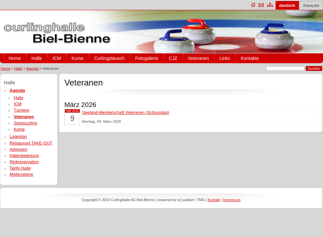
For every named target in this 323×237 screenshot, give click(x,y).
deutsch (287, 5)
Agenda (32, 68)
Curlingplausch (109, 58)
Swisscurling (25, 122)
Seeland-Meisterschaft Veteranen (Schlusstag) (125, 112)
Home (15, 58)
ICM (56, 58)
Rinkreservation (24, 161)
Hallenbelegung (24, 155)
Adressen (18, 149)
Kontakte (250, 58)
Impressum (232, 200)
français (311, 5)
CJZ (173, 58)
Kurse (78, 58)
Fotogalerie (146, 58)
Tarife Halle (20, 168)
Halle (36, 58)
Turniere (21, 110)
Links (225, 58)
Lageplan (18, 136)
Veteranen (198, 58)
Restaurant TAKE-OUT (31, 143)
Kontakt (214, 200)
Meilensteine (21, 174)
